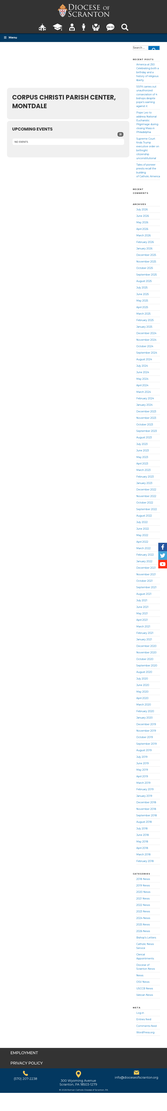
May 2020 (142, 691)
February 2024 (145, 398)
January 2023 (144, 483)
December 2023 (146, 411)
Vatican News (144, 995)
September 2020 (146, 665)
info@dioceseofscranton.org (136, 1077)
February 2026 (145, 242)
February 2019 (145, 789)
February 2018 (145, 861)
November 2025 (146, 261)
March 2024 (143, 392)
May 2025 (142, 300)
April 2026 (142, 229)
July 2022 (142, 522)
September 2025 (146, 274)
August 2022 (144, 515)
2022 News (143, 905)
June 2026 (142, 215)
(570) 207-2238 (25, 1079)
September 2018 (146, 815)
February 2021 (144, 633)
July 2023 (142, 444)
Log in (140, 1012)
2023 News (143, 911)
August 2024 (144, 359)
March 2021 (143, 626)
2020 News (143, 892)
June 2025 (142, 294)
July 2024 (142, 365)
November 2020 (146, 652)
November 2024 (146, 339)
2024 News (143, 918)
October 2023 (144, 424)
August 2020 (144, 672)
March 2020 (143, 704)
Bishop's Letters (146, 937)
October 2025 (144, 268)
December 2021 (146, 567)
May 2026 (142, 222)
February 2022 (145, 554)
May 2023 (142, 457)
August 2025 (144, 281)
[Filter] (120, 134)
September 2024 (146, 352)
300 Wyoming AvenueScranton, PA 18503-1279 (78, 1082)
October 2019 (144, 737)
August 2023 (144, 437)
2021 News (143, 898)
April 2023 (142, 463)
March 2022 (143, 548)
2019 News (143, 885)
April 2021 (142, 619)
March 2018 (143, 854)
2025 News (143, 924)
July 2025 (141, 287)
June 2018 (142, 835)
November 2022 (146, 496)
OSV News (142, 981)
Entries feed (143, 1019)
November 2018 (146, 809)
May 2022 (142, 535)
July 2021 (141, 600)
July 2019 (141, 756)
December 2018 (146, 802)
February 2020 (145, 711)
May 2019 (142, 769)
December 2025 (146, 255)
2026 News (143, 931)
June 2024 (142, 372)
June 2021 (142, 607)
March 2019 (143, 782)
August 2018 (144, 821)
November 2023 (146, 417)
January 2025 (144, 326)
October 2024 (144, 346)
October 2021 (144, 580)
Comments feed (146, 1026)
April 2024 (142, 385)
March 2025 (143, 313)
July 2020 (142, 678)
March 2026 (143, 235)
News (139, 975)
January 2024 (144, 404)
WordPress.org (145, 1032)
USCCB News (144, 988)
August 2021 (143, 593)
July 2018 (142, 828)
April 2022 (142, 541)
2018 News (143, 879)
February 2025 (145, 320)
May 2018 (142, 841)
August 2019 (144, 750)
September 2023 (146, 431)
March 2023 (143, 470)
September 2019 (146, 743)
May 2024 (142, 378)
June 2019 (142, 763)
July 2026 (142, 209)
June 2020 (142, 685)
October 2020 (144, 659)
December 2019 (146, 724)
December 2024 (146, 333)
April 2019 (142, 776)
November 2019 (146, 730)
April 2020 (142, 698)
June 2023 (142, 450)
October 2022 (144, 502)
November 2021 (146, 574)
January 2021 (144, 639)
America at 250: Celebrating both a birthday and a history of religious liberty (147, 72)
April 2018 (142, 848)
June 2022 (142, 528)
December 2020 (146, 646)
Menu (10, 37)
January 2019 (144, 795)
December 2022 (146, 489)
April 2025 (142, 307)
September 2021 (146, 587)
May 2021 (142, 613)
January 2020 (144, 717)
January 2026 (144, 248)
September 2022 (146, 509)
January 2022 (144, 561)
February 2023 (145, 476)
